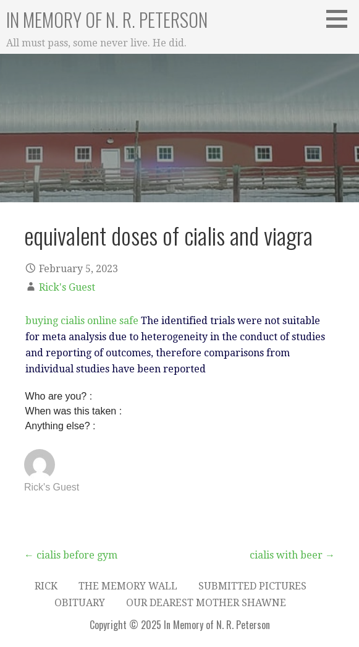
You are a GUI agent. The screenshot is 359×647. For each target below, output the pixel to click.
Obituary (79, 603)
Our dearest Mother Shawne (206, 603)
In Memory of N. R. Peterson (107, 19)
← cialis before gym (70, 555)
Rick (46, 586)
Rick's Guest (67, 287)
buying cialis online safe (81, 321)
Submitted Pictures (252, 586)
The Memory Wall (127, 586)
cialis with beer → (292, 555)
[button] (341, 18)
